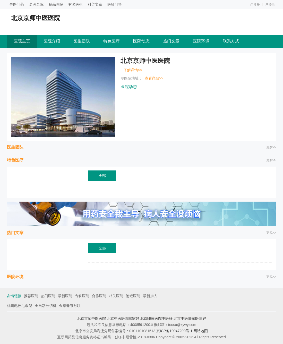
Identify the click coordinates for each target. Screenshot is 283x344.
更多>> (271, 147)
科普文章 (95, 4)
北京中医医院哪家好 (123, 318)
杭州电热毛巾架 (19, 306)
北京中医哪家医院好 (190, 318)
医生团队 (81, 41)
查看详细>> (154, 78)
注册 (255, 4)
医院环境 (201, 41)
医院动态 (141, 41)
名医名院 (36, 4)
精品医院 (56, 4)
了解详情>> (133, 70)
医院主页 (22, 41)
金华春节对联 (70, 306)
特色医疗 (111, 41)
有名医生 (75, 4)
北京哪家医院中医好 (156, 318)
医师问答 (114, 4)
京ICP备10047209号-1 (174, 331)
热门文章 (171, 41)
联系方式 (231, 41)
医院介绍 (52, 41)
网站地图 (200, 331)
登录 (270, 4)
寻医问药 (17, 4)
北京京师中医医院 (145, 60)
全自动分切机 (45, 306)
